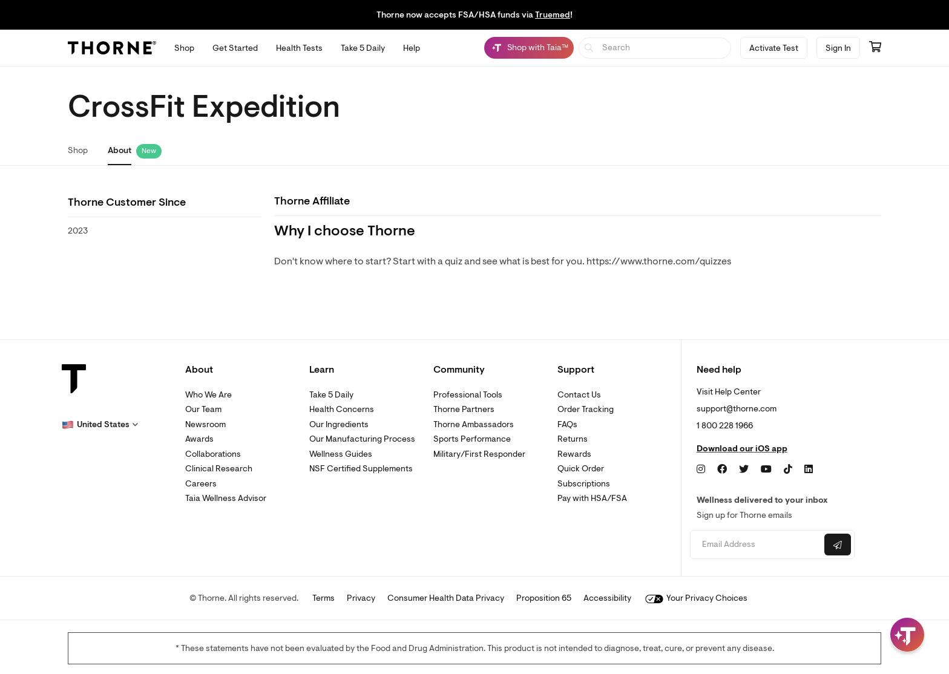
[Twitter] (744, 469)
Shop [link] (78, 150)
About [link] (119, 150)
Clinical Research (218, 468)
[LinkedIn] (808, 469)
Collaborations (213, 454)
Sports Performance (472, 439)
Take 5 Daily (331, 395)
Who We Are (208, 395)
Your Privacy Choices (696, 598)
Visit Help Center (729, 392)
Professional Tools (467, 395)
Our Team (203, 409)
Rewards (574, 454)
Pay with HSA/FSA (592, 498)
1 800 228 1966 (725, 425)
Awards (199, 439)
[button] (100, 424)
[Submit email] (837, 544)
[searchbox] (655, 48)
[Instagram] (701, 469)
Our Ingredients (339, 424)
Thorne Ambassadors (473, 424)
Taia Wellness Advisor (225, 498)
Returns (572, 439)
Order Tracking (585, 409)
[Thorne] (112, 47)
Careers (201, 484)
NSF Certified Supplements (361, 468)
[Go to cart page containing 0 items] (875, 47)
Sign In (838, 48)
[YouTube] (766, 469)
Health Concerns (341, 409)
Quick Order (580, 468)
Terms (323, 598)
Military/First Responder (479, 454)
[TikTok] (788, 469)
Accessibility (607, 598)
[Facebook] (722, 469)
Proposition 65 (543, 598)
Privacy (361, 598)
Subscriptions (583, 484)
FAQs (567, 424)
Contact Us (579, 395)
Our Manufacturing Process (362, 439)
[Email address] (756, 544)
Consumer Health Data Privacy (445, 598)
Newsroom (205, 424)
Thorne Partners (463, 409)
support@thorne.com (737, 409)
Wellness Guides (340, 454)
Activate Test (773, 48)
